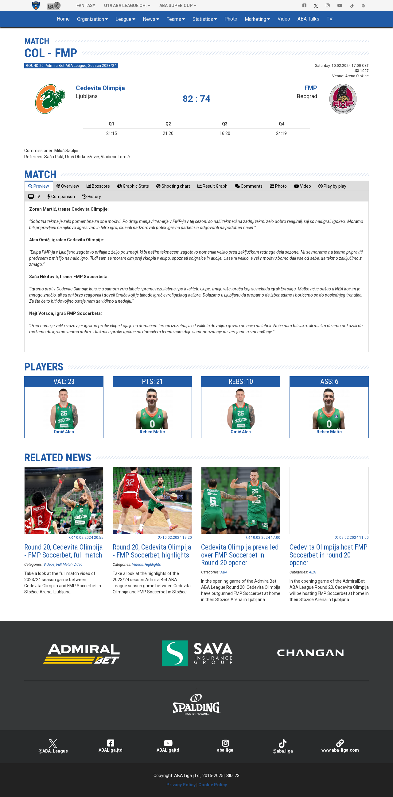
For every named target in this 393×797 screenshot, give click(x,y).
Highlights (153, 564)
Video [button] (284, 19)
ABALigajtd (168, 746)
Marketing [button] (255, 19)
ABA (224, 572)
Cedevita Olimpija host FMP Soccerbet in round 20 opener (329, 555)
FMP (311, 88)
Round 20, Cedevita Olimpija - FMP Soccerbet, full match (63, 551)
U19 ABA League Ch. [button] (125, 5)
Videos (49, 564)
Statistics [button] (203, 19)
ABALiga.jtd (110, 746)
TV (330, 19)
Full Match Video (69, 564)
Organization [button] (90, 19)
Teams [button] (174, 19)
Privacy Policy (181, 784)
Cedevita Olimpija (100, 88)
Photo (230, 19)
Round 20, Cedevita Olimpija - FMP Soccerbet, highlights (152, 551)
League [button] (123, 19)
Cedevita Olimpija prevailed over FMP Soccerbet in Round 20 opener (240, 555)
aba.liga (225, 746)
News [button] (149, 19)
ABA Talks (308, 19)
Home (63, 19)
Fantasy (85, 5)
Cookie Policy (212, 784)
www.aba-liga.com (340, 746)
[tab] (39, 186)
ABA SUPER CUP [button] (176, 5)
